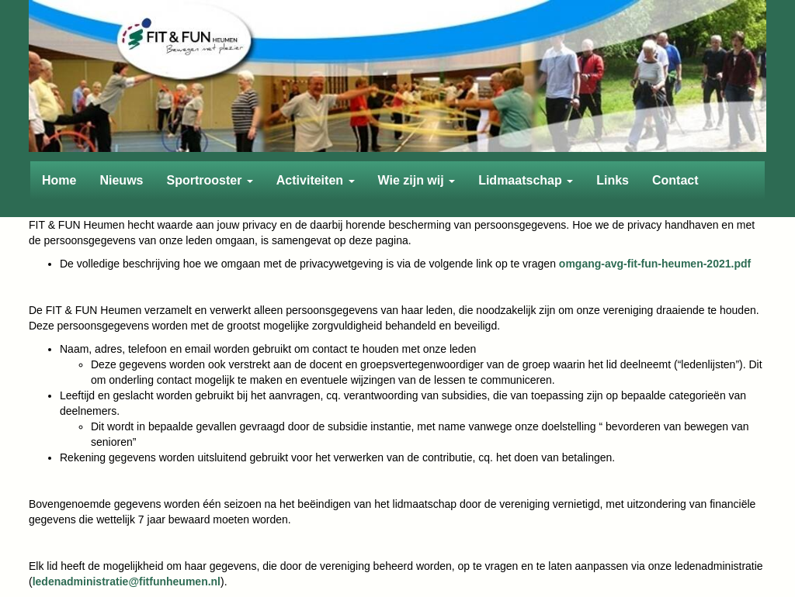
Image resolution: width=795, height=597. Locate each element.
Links (612, 180)
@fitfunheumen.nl (126, 581)
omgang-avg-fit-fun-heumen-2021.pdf (655, 263)
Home (59, 180)
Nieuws (121, 180)
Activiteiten (315, 180)
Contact (675, 180)
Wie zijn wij (417, 180)
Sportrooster (209, 180)
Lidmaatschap (525, 180)
